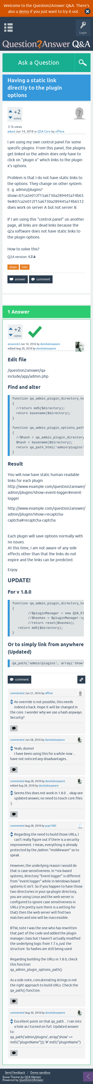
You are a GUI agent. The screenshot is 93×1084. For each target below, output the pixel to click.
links (25, 266)
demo (24, 11)
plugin (13, 266)
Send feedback (15, 1072)
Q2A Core (44, 131)
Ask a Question (38, 62)
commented (17, 693)
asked (11, 131)
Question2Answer (31, 1080)
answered (14, 344)
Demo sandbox (40, 1072)
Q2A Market (33, 1077)
